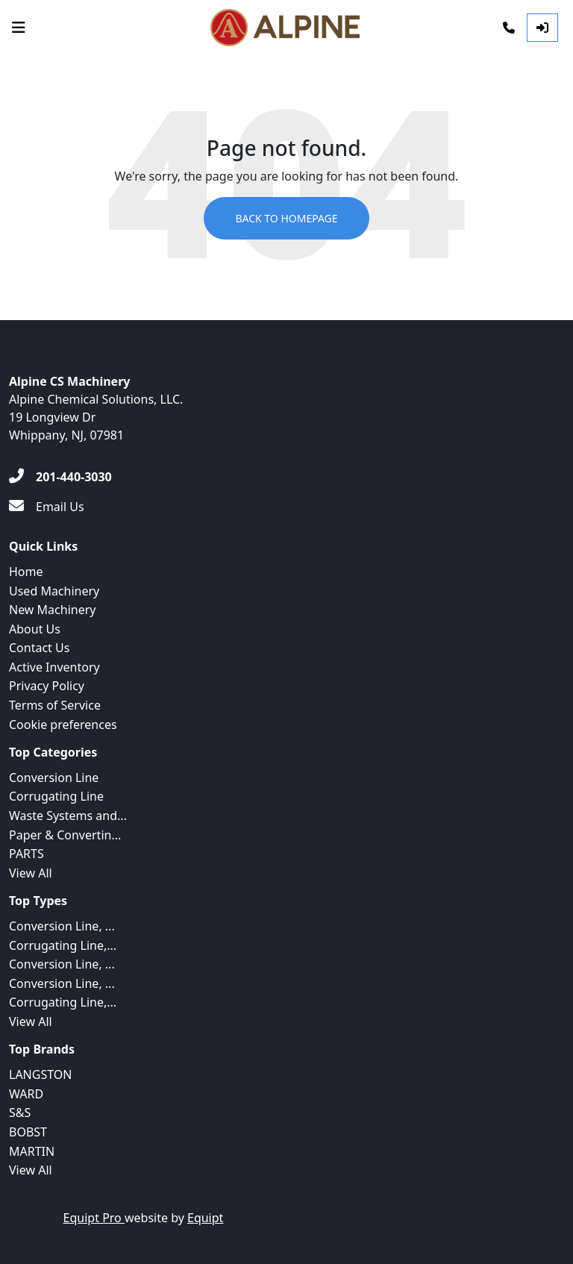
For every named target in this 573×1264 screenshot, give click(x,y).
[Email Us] (46, 506)
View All (30, 873)
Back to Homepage (286, 218)
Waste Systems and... (68, 815)
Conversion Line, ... (62, 926)
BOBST (28, 1132)
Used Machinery (54, 591)
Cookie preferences (63, 724)
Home (26, 571)
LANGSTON (40, 1074)
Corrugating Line (56, 796)
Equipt (205, 1218)
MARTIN (31, 1151)
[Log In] (542, 27)
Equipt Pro (94, 1218)
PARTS (26, 853)
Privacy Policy (46, 686)
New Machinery (52, 609)
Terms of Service (55, 705)
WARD (26, 1094)
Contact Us (39, 647)
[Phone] (509, 28)
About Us (34, 629)
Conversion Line (53, 777)
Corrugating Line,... (62, 945)
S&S (20, 1112)
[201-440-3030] (60, 477)
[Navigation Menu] (18, 27)
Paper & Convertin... (65, 835)
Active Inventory (54, 667)
